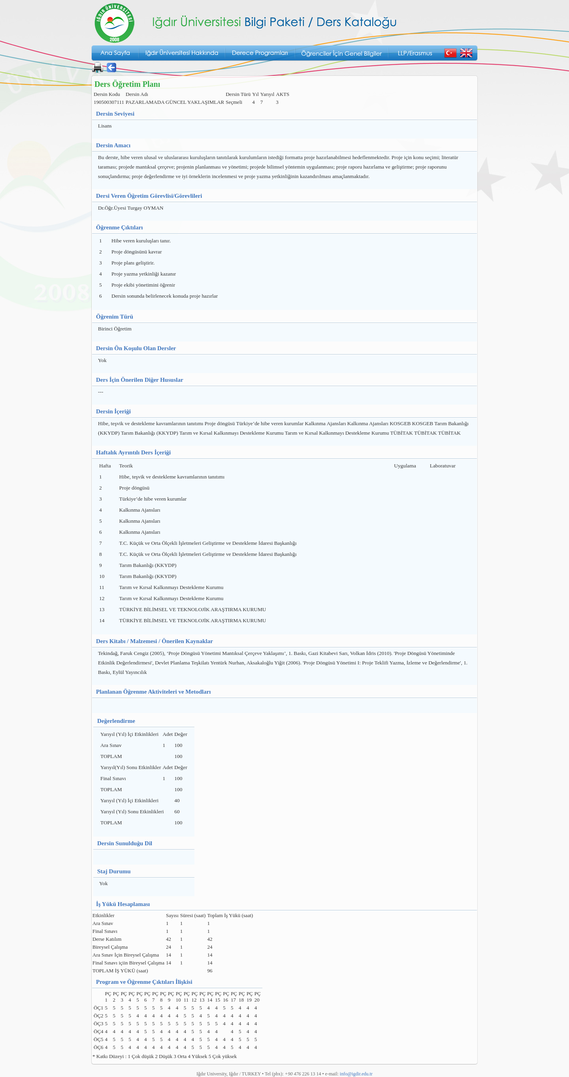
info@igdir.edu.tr (356, 1074)
